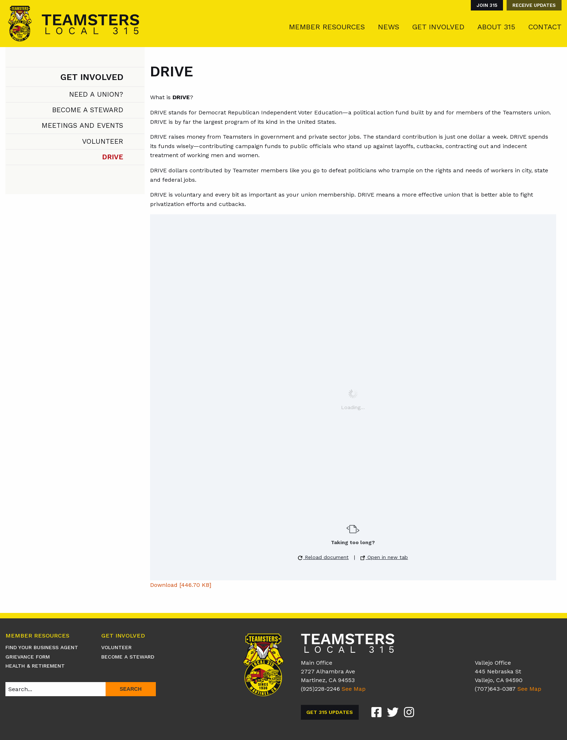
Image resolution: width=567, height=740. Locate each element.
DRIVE (112, 157)
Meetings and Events (82, 125)
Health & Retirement (35, 666)
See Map (354, 688)
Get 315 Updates (329, 712)
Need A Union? (96, 94)
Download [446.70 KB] (180, 584)
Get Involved (438, 26)
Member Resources (327, 26)
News (388, 26)
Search (131, 689)
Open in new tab (384, 557)
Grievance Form (27, 657)
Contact (545, 26)
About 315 (496, 26)
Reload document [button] (323, 557)
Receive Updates (534, 5)
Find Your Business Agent (41, 647)
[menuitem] (485, 5)
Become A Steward (87, 110)
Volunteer (102, 141)
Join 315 (487, 5)
